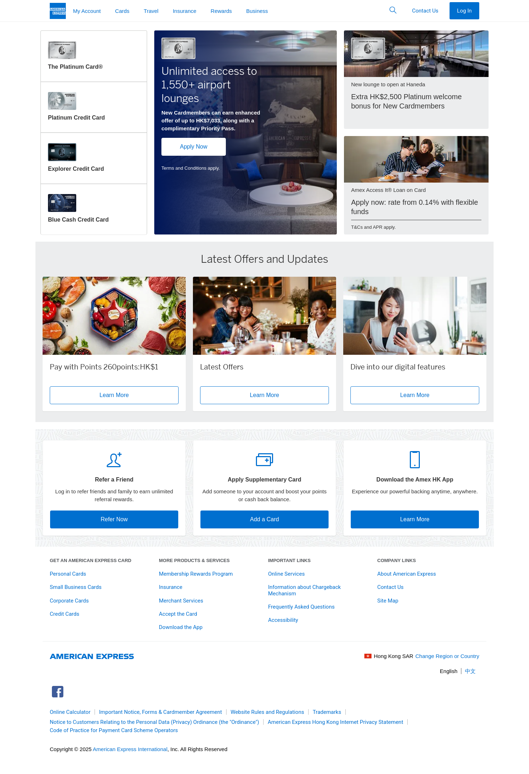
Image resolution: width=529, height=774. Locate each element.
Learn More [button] (139, 395)
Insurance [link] (170, 587)
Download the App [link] (181, 627)
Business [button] (257, 11)
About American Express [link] (406, 574)
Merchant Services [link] (181, 601)
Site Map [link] (387, 601)
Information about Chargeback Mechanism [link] (304, 590)
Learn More (414, 519)
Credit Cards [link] (64, 614)
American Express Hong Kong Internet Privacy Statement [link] (335, 722)
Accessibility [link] (283, 620)
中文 (470, 671)
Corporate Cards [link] (69, 601)
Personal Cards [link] (68, 574)
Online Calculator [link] (70, 712)
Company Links (396, 560)
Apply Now (193, 147)
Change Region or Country (447, 656)
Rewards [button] (221, 11)
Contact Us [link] (390, 587)
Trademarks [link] (327, 712)
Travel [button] (151, 11)
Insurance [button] (184, 11)
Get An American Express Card (90, 560)
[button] (393, 10)
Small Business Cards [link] (76, 587)
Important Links (289, 560)
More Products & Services (194, 560)
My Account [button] (87, 11)
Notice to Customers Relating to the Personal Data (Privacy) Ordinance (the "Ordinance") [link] (154, 722)
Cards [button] (122, 11)
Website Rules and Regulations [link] (267, 712)
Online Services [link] (286, 574)
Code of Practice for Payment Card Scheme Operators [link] (114, 730)
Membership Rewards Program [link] (196, 574)
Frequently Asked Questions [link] (301, 607)
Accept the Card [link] (178, 614)
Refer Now (114, 519)
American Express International (130, 749)
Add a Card (264, 519)
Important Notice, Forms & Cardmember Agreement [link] (160, 712)
